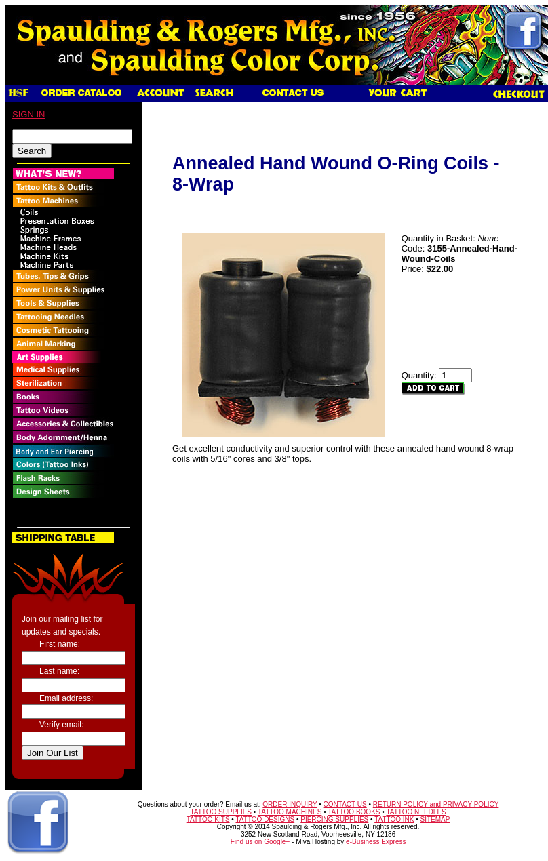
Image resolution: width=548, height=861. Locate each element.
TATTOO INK (394, 819)
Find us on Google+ (260, 841)
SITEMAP (435, 819)
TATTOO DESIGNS (264, 819)
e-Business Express (376, 841)
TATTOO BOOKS (354, 812)
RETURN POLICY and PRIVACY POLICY (436, 804)
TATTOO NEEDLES (416, 812)
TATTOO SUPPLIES (221, 812)
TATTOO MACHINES (289, 812)
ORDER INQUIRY (289, 804)
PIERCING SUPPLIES (334, 819)
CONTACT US (345, 804)
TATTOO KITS (208, 819)
